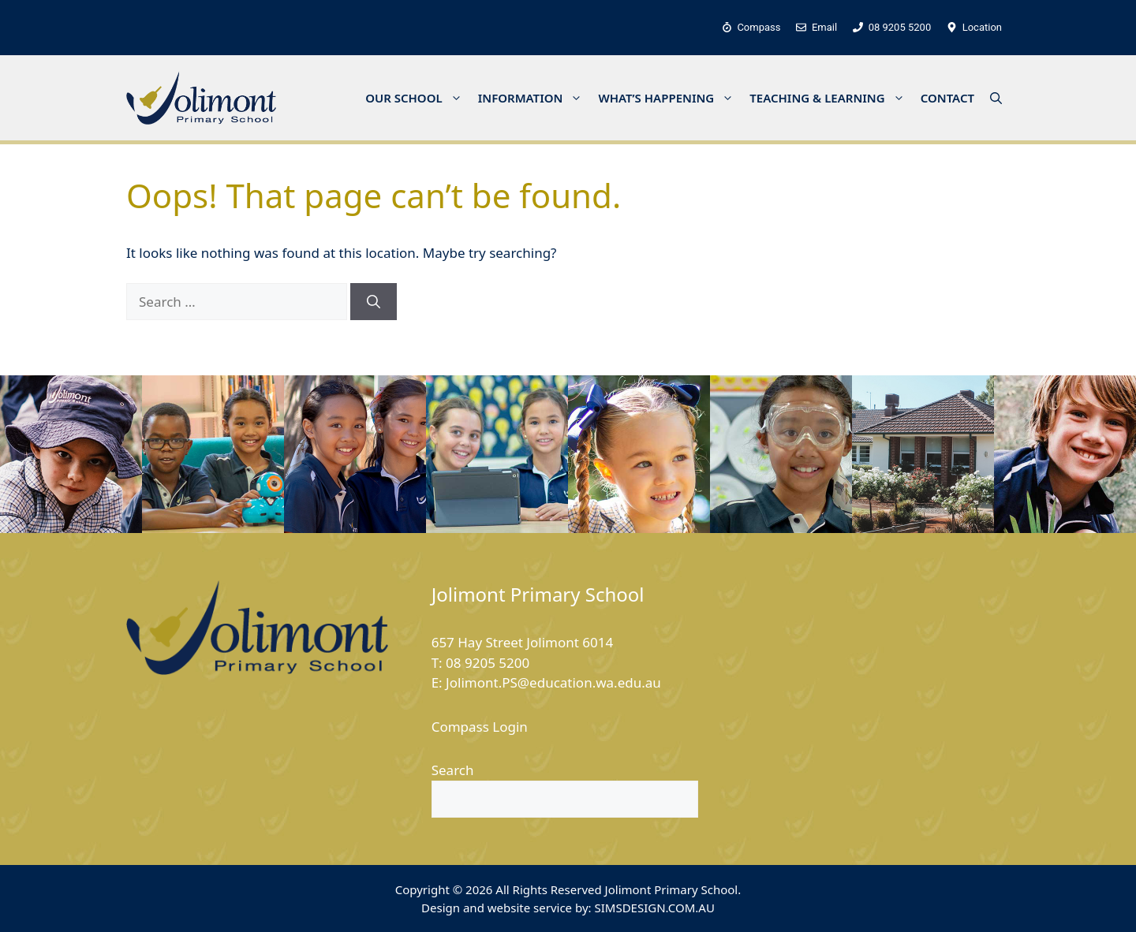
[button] (996, 97)
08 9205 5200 (487, 663)
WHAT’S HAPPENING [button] (670, 97)
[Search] (373, 302)
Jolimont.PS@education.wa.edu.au (553, 682)
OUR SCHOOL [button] (417, 97)
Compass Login (480, 727)
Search (453, 770)
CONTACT (947, 98)
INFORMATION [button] (534, 97)
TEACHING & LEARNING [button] (830, 97)
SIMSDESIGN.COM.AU (654, 907)
